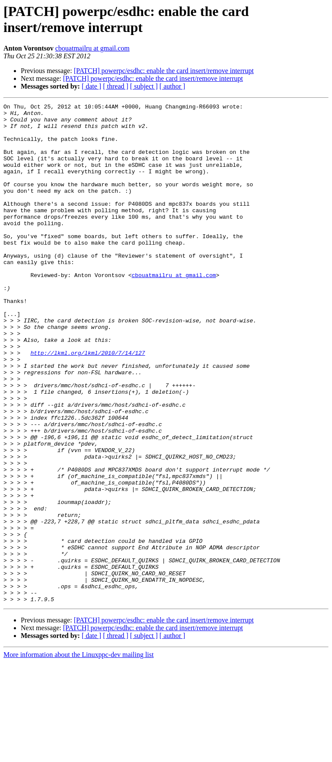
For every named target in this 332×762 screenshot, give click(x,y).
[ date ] (91, 86)
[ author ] (172, 86)
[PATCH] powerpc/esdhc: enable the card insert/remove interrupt (164, 70)
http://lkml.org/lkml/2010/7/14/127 (87, 403)
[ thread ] (115, 86)
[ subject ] (144, 86)
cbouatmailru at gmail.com (92, 48)
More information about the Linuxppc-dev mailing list (78, 754)
